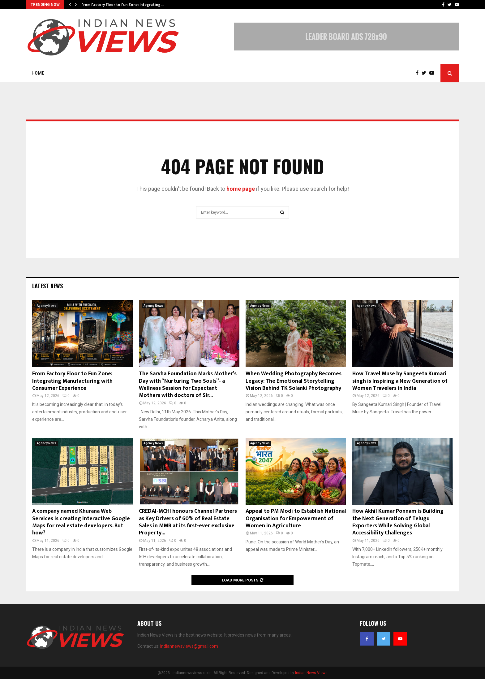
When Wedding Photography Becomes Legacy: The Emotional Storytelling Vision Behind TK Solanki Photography (293, 381)
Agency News (46, 305)
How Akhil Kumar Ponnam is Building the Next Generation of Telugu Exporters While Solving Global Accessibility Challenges (398, 522)
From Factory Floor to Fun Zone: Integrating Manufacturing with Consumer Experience (72, 381)
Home (38, 73)
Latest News (47, 286)
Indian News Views (311, 673)
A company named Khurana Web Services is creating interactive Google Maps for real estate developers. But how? (81, 522)
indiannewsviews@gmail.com (189, 646)
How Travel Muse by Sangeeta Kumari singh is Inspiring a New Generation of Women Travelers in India (400, 381)
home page (240, 188)
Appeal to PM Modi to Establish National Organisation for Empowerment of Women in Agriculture (296, 518)
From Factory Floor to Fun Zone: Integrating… (122, 5)
